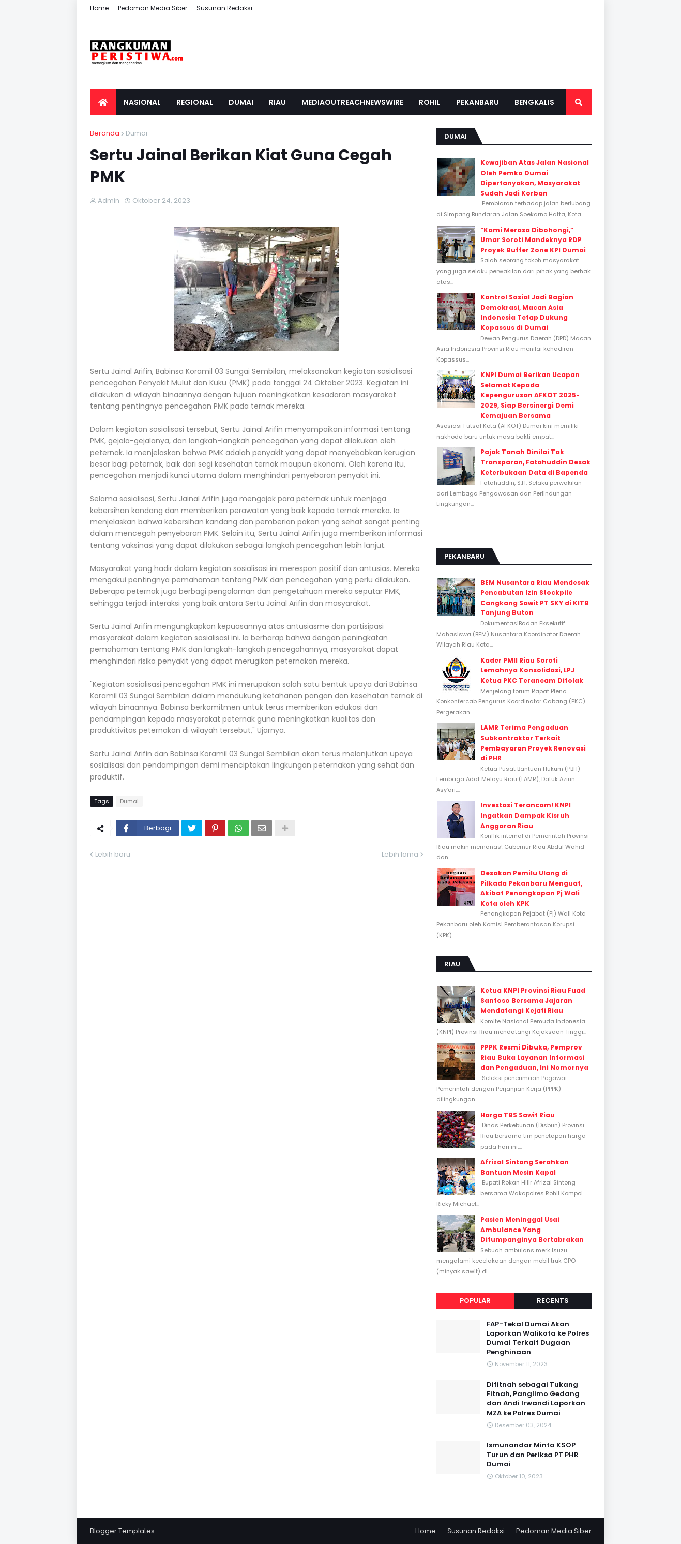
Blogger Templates (122, 1531)
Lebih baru (112, 854)
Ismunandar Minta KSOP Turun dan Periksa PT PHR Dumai (533, 1454)
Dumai (136, 133)
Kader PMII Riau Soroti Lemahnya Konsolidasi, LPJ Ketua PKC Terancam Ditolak (531, 670)
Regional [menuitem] (194, 102)
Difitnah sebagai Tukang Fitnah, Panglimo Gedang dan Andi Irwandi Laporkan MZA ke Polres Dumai (536, 1399)
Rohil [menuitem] (430, 102)
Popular (475, 1301)
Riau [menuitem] (277, 102)
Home (99, 8)
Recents (553, 1301)
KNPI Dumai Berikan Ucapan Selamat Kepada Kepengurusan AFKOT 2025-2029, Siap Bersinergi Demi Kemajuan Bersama (530, 394)
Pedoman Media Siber (152, 8)
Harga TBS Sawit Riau (517, 1115)
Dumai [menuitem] (241, 102)
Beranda (104, 133)
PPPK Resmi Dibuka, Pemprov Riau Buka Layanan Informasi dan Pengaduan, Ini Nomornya (534, 1057)
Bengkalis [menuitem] (534, 102)
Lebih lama (400, 854)
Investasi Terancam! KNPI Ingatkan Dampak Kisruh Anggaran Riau (525, 815)
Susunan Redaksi (224, 8)
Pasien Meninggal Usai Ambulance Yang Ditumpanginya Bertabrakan (532, 1229)
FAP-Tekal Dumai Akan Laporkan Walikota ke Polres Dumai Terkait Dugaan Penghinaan (538, 1338)
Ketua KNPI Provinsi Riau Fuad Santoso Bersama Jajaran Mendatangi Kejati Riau (532, 1000)
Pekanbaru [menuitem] (477, 102)
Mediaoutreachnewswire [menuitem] (352, 102)
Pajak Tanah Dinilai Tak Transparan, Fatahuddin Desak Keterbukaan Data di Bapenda (535, 461)
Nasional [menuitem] (142, 102)
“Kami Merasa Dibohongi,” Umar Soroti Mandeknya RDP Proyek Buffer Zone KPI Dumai (533, 240)
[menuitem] (103, 102)
